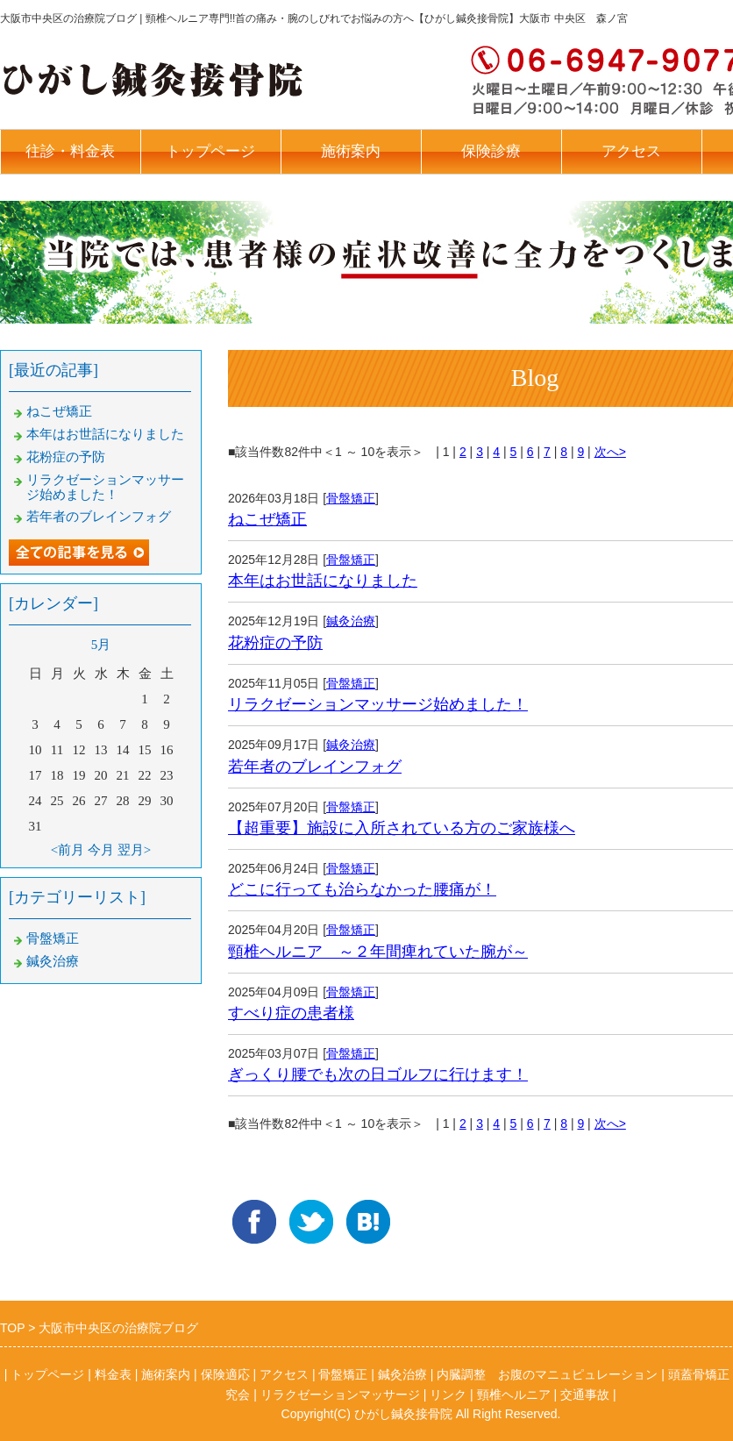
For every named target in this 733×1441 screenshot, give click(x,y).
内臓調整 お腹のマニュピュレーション (547, 1374)
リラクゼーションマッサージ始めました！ (378, 704)
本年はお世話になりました (322, 580)
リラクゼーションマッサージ (340, 1394)
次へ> (610, 452)
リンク (448, 1394)
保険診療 (491, 151)
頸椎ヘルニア (514, 1394)
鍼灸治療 (350, 621)
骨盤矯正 (350, 498)
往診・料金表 (70, 151)
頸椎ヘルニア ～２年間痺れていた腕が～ (378, 951)
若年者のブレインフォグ (315, 766)
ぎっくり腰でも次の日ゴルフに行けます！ (378, 1074)
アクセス (631, 151)
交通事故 (584, 1394)
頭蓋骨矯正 (698, 1374)
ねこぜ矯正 (267, 519)
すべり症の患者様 (291, 1013)
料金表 (113, 1374)
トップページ (210, 151)
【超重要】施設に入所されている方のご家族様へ (401, 828)
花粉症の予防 (275, 643)
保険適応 (225, 1374)
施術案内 (351, 151)
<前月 (67, 850)
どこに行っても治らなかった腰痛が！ (362, 889)
